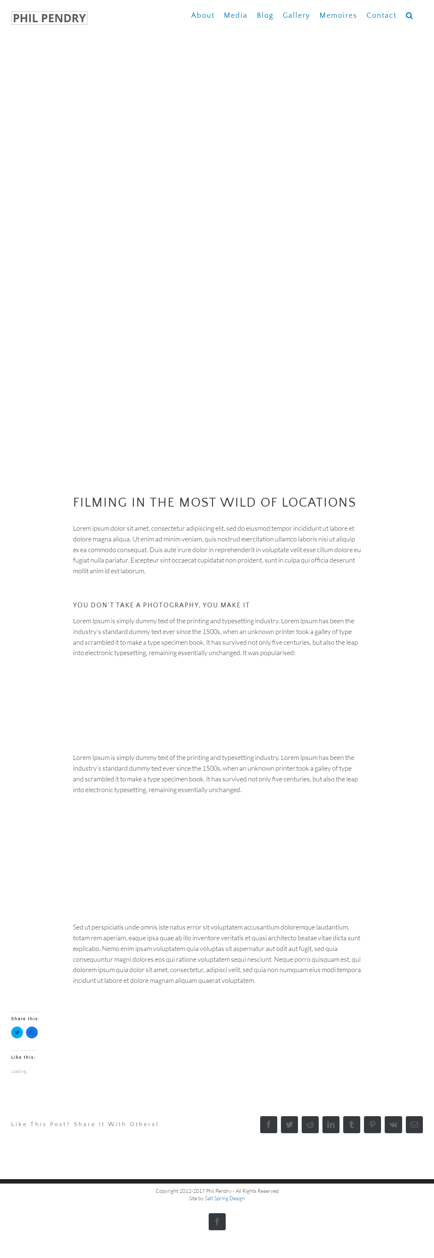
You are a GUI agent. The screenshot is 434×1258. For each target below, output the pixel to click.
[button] (410, 15)
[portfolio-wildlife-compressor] (217, 259)
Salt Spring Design (225, 1198)
